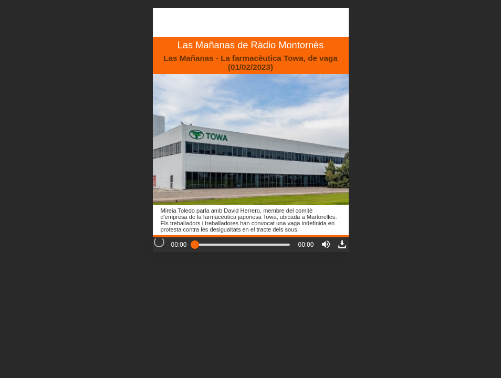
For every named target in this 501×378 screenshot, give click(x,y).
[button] (326, 244)
